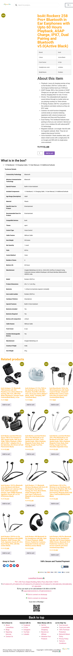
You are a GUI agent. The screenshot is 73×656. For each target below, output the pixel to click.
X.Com (25, 627)
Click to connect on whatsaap (37, 594)
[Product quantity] (40, 153)
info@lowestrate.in (45, 591)
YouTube (26, 632)
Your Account (63, 625)
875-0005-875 (37, 584)
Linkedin (26, 634)
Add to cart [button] (6, 405)
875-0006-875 (47, 584)
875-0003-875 (17, 584)
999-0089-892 (57, 584)
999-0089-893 (67, 584)
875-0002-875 (7, 584)
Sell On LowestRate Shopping (45, 627)
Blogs (7, 630)
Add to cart (49, 153)
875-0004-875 (27, 584)
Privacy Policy (63, 639)
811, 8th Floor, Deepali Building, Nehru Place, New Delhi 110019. (37, 582)
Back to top (36, 617)
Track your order (64, 627)
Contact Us (9, 636)
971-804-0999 (36, 586)
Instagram (26, 630)
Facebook (26, 625)
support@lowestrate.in (30, 591)
